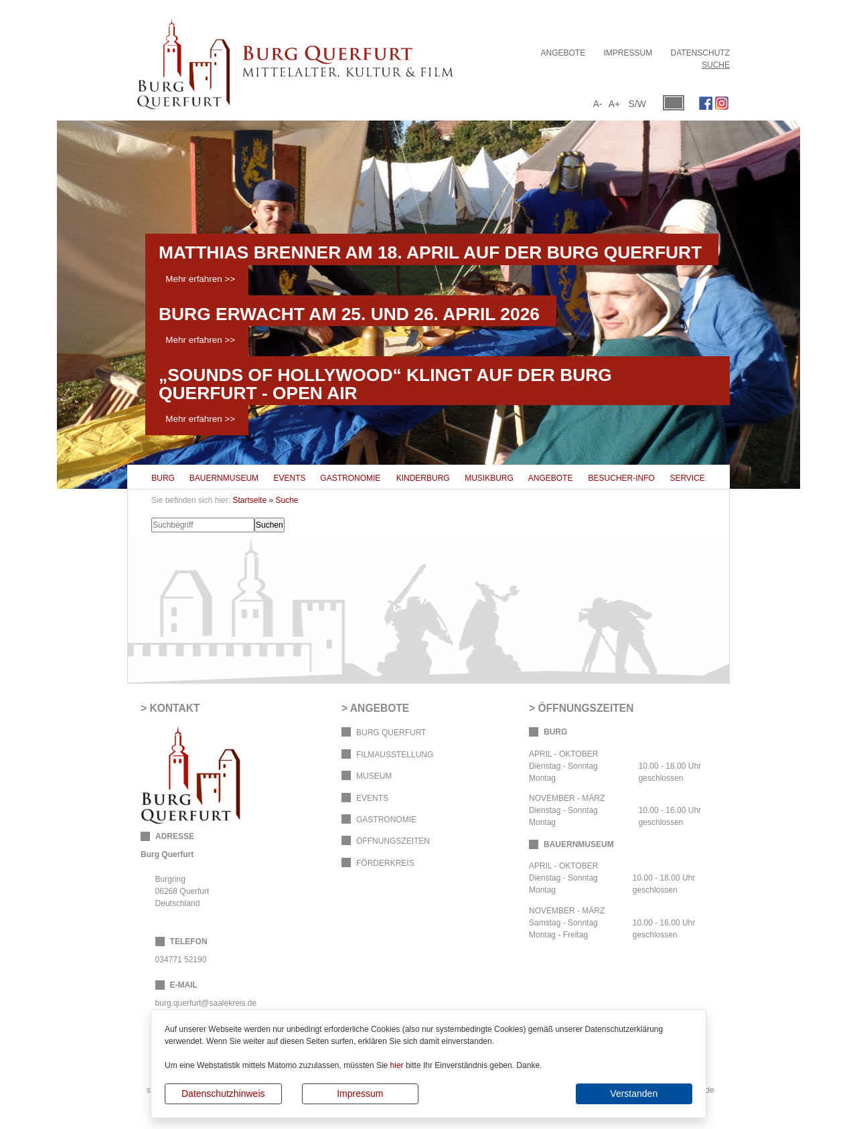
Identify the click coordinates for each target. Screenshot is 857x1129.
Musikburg (489, 478)
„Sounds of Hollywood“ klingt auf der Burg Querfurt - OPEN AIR (385, 383)
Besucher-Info (622, 478)
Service (687, 478)
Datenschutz (700, 53)
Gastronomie (350, 478)
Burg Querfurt (391, 732)
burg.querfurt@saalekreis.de (206, 1003)
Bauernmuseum (223, 478)
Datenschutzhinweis (223, 1093)
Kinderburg (423, 478)
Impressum (360, 1093)
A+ (615, 103)
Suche (716, 65)
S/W (637, 103)
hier (397, 1065)
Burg (163, 478)
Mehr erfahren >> (200, 279)
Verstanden (633, 1093)
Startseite (249, 500)
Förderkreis (385, 863)
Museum (374, 776)
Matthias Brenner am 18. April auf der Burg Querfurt (430, 252)
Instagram (721, 103)
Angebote (562, 53)
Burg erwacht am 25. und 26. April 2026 (349, 314)
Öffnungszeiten (393, 841)
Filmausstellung (394, 754)
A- (598, 103)
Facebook (705, 103)
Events (290, 478)
